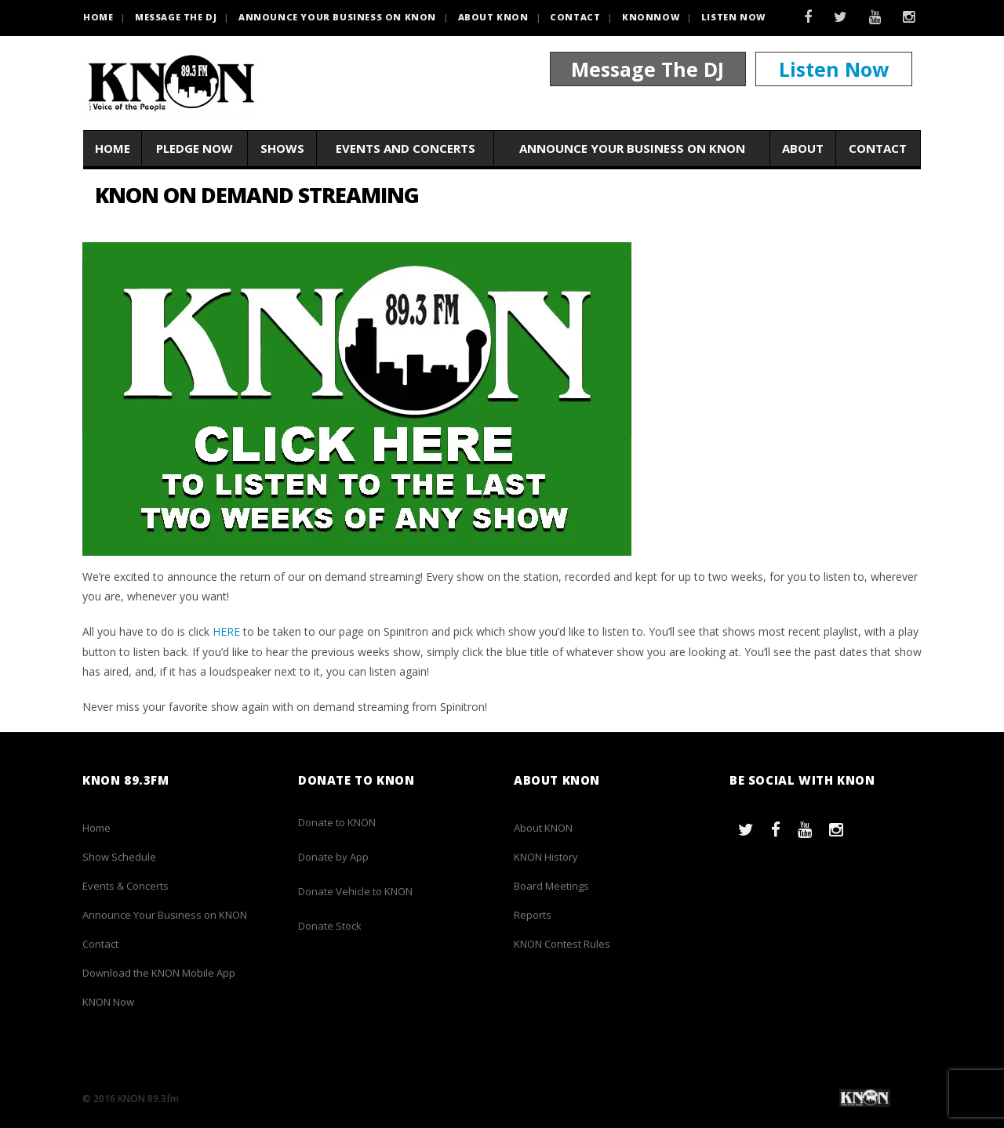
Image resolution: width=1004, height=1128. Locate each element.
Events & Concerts (125, 886)
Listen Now (733, 17)
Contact (575, 17)
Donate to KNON (337, 822)
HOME (98, 17)
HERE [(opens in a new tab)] (226, 631)
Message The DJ (647, 69)
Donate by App (333, 857)
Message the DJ (175, 17)
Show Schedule (119, 857)
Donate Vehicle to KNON (355, 891)
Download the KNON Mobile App (158, 973)
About (803, 148)
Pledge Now (194, 148)
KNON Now (108, 1002)
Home (112, 148)
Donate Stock (330, 926)
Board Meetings (551, 886)
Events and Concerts (405, 148)
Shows (282, 148)
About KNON (493, 17)
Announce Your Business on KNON (337, 17)
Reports (532, 915)
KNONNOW (650, 17)
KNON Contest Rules (562, 944)
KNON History (546, 857)
